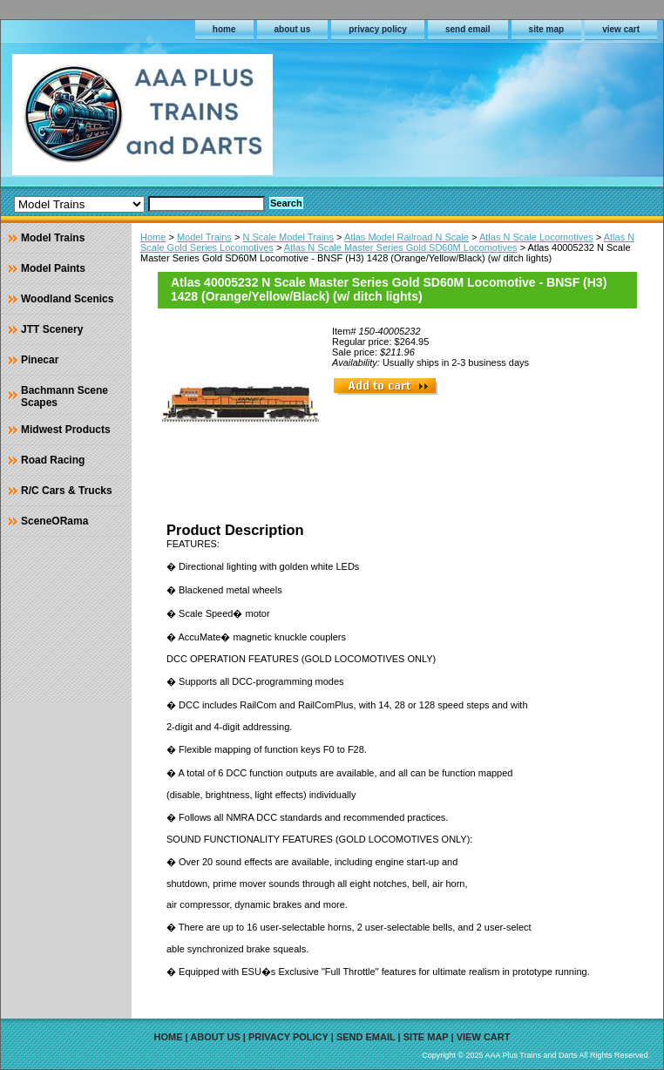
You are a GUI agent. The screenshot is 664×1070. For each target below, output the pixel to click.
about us (292, 29)
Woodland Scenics (67, 299)
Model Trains (204, 237)
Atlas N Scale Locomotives (536, 237)
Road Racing (53, 460)
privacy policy (378, 29)
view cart (621, 29)
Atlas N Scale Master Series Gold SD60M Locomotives (401, 247)
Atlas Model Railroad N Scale (406, 237)
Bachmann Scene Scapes (64, 396)
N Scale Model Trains (288, 237)
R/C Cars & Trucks (66, 490)
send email (468, 29)
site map (547, 29)
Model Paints (53, 268)
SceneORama (54, 521)
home (224, 29)
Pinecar (39, 360)
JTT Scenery (52, 329)
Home (153, 237)
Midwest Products (66, 429)
